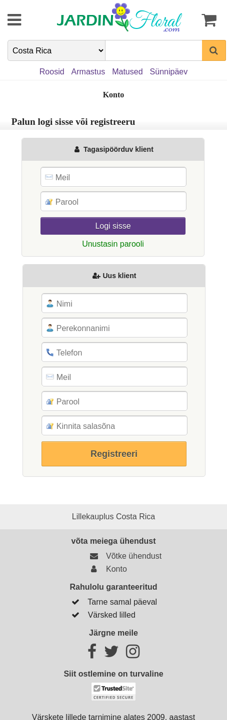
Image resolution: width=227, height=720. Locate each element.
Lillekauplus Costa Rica (113, 516)
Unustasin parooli (113, 244)
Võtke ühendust (124, 556)
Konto (106, 569)
